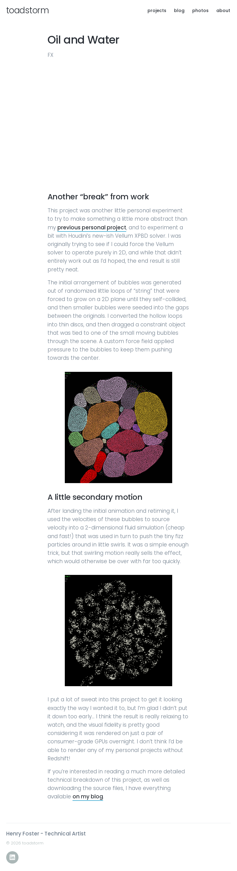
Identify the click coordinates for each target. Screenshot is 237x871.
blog (179, 10)
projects (157, 10)
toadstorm (27, 10)
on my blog (88, 796)
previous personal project (91, 227)
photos (200, 10)
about (223, 10)
